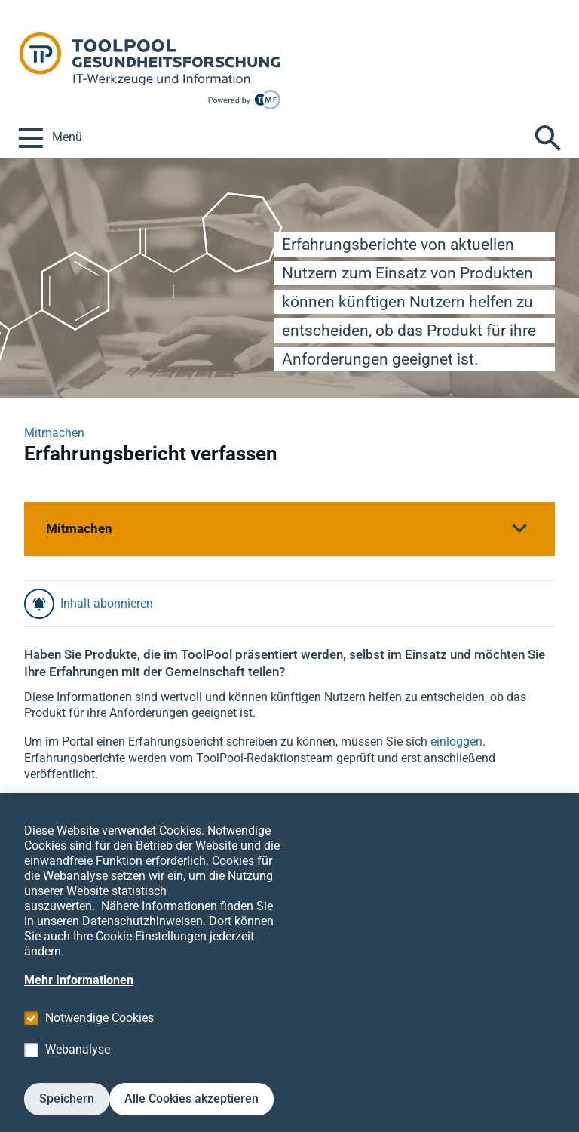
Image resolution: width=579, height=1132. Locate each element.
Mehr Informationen (78, 1000)
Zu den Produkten (71, 805)
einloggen (456, 741)
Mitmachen (54, 433)
